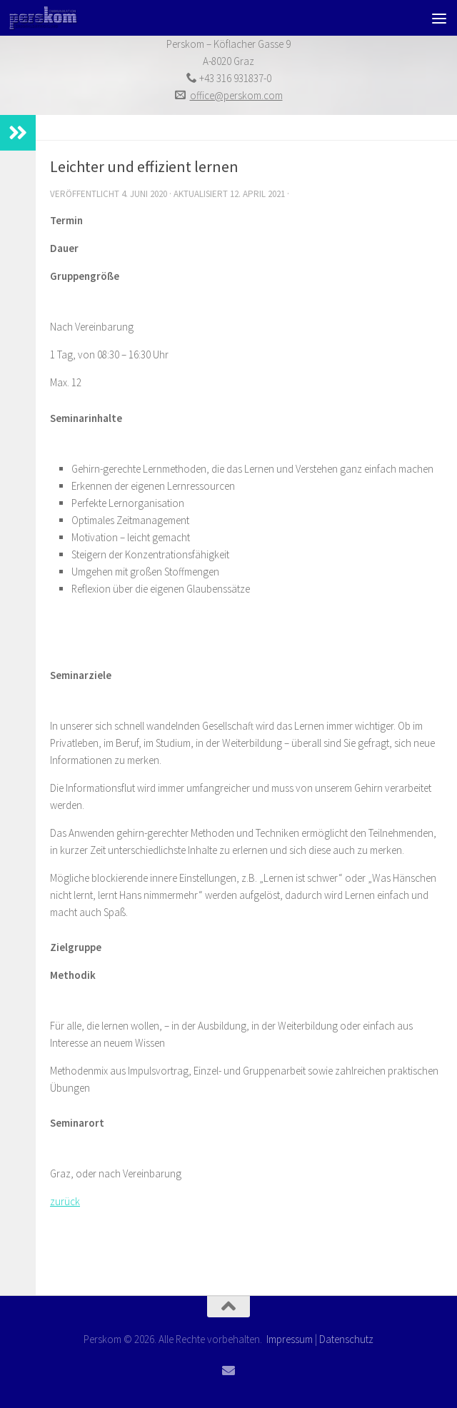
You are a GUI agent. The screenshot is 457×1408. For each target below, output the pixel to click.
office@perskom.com (236, 95)
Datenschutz (346, 1339)
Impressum (289, 1339)
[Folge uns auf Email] (228, 1370)
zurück (65, 1201)
